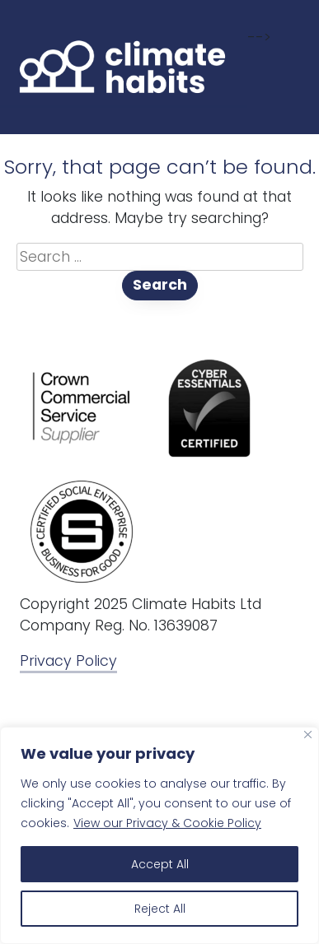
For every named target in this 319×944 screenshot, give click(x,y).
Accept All (160, 864)
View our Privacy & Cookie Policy (167, 823)
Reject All (159, 908)
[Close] (308, 734)
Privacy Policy (68, 661)
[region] (159, 835)
